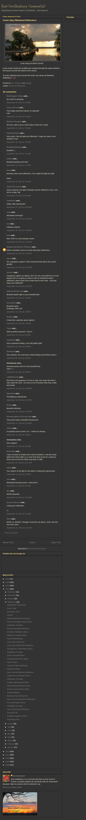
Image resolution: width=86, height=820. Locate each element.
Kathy (9, 468)
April (9, 737)
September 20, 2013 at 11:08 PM (19, 400)
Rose (9, 519)
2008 (7, 765)
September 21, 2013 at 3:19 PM (19, 474)
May (9, 734)
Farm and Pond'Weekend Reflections (21, 699)
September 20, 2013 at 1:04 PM (19, 298)
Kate (8, 235)
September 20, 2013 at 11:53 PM (19, 412)
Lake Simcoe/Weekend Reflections (20, 672)
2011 (7, 755)
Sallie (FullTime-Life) (15, 291)
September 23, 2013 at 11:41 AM (19, 528)
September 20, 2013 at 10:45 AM (19, 219)
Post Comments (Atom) (37, 549)
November (11, 595)
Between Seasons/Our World (18, 689)
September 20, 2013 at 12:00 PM (19, 253)
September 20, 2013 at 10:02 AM (19, 207)
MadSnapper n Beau (15, 96)
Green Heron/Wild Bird (15, 655)
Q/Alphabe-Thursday (15, 679)
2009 (7, 762)
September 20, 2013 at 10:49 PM (19, 388)
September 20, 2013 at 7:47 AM (19, 165)
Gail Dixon (11, 340)
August (10, 724)
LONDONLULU (13, 377)
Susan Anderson (13, 502)
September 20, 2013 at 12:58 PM (19, 286)
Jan (8, 224)
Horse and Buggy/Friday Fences (19, 622)
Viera (9, 479)
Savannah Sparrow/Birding (17, 666)
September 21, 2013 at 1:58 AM (19, 435)
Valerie (9, 428)
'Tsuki (9, 328)
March (10, 740)
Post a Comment (11, 533)
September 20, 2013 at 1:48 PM (19, 323)
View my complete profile (12, 787)
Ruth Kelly (11, 451)
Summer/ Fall (12, 713)
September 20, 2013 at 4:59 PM (19, 346)
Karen (9, 258)
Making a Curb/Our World (16, 635)
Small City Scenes (14, 187)
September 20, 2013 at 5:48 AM (19, 103)
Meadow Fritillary (13, 669)
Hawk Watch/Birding (14, 639)
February (11, 744)
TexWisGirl (11, 201)
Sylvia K (10, 272)
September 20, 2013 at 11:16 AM (19, 242)
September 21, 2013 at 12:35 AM (19, 423)
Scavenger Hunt (13, 612)
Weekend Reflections (17, 86)
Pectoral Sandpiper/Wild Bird (18, 628)
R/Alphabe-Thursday (15, 652)
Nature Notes (12, 662)
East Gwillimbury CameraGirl (23, 6)
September (11, 602)
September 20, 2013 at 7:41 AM (19, 154)
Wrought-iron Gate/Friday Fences (20, 649)
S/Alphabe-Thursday (15, 625)
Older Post (56, 542)
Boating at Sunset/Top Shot (17, 696)
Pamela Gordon (13, 133)
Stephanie (11, 393)
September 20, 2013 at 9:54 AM (19, 196)
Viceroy (10, 615)
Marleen (10, 317)
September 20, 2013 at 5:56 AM (19, 116)
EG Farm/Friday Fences (16, 703)
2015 (7, 582)
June (9, 730)
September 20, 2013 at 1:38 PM (19, 312)
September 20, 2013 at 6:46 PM (19, 372)
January (10, 747)
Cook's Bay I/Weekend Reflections (20, 645)
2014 (7, 586)
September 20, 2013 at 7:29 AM (19, 128)
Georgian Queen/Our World (17, 659)
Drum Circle (11, 608)
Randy (9, 405)
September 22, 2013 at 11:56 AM (19, 497)
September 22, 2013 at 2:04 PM (19, 514)
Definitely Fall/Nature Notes (17, 632)
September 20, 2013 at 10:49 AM (19, 230)
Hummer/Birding (13, 692)
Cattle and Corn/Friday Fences (18, 676)
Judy (9, 212)
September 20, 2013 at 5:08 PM (19, 358)
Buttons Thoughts (14, 121)
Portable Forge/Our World (17, 716)
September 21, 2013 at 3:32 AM (19, 446)
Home (32, 542)
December (11, 592)
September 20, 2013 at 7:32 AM (19, 142)
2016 (7, 579)
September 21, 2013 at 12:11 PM (19, 463)
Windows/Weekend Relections (18, 618)
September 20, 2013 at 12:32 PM (19, 267)
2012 (7, 751)
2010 (7, 758)
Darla (9, 170)
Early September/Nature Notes (18, 686)
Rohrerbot (11, 351)
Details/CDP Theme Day (16, 605)
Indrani (9, 159)
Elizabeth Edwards (14, 147)
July (9, 727)
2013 (7, 589)
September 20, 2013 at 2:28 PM (19, 335)
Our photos (11, 303)
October (10, 599)
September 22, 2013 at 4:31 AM (19, 486)
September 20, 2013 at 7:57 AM (19, 182)
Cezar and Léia (13, 108)
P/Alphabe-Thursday (15, 706)
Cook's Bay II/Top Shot (15, 642)
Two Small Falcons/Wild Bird (18, 709)
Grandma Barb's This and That (19, 417)
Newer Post (8, 542)
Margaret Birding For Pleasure (19, 247)
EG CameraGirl (19, 776)
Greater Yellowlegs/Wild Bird (18, 682)
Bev (8, 491)
